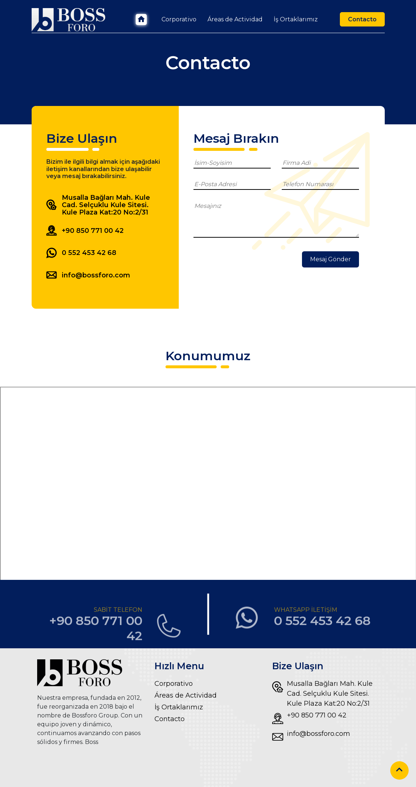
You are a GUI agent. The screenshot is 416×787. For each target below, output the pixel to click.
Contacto (362, 19)
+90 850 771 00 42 (309, 718)
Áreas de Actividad (235, 19)
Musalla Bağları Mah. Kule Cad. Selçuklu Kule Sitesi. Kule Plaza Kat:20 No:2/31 (322, 693)
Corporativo (178, 19)
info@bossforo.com (311, 737)
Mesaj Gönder (330, 259)
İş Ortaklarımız (296, 19)
